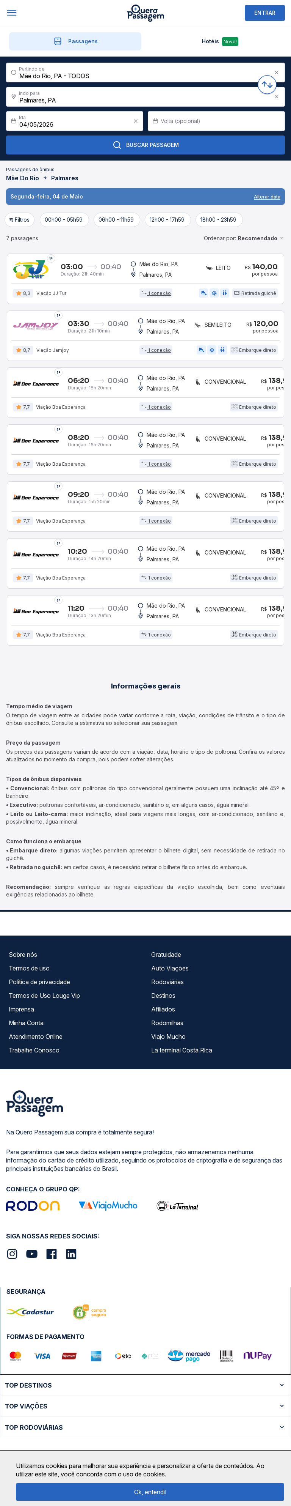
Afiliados (163, 1009)
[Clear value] (135, 121)
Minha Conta (26, 1023)
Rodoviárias (167, 982)
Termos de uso (29, 968)
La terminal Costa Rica (181, 1050)
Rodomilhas (167, 1023)
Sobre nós (23, 954)
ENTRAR (264, 12)
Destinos (163, 995)
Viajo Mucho (168, 1036)
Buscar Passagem (146, 145)
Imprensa (21, 1009)
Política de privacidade (39, 982)
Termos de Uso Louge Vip (44, 995)
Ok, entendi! (150, 1492)
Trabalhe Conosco (34, 1050)
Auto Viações (170, 968)
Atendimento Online (36, 1036)
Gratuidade (166, 954)
